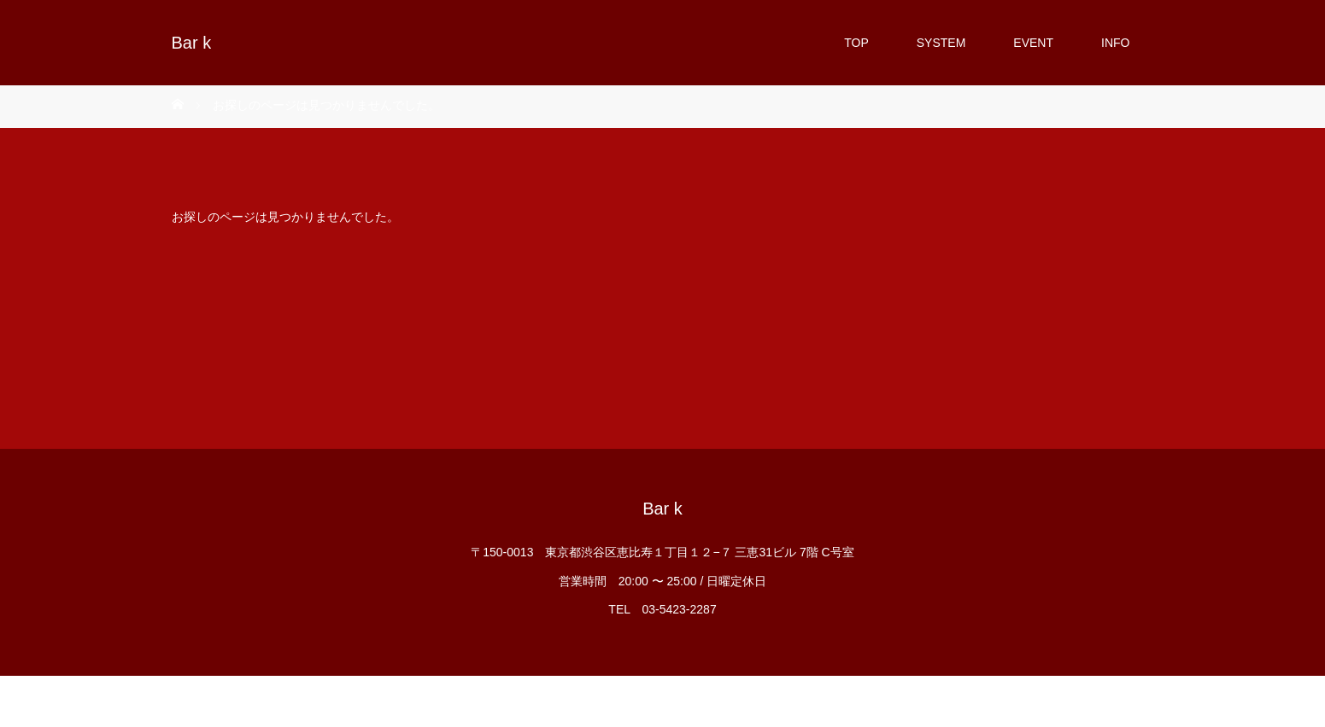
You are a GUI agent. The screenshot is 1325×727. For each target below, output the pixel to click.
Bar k (192, 42)
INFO (1115, 42)
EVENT (1033, 42)
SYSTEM (941, 42)
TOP (856, 42)
